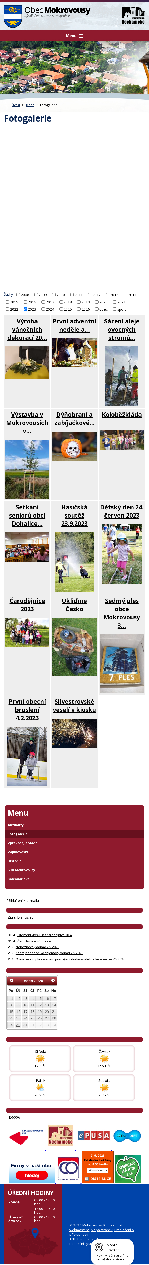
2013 (114, 294)
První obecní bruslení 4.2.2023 (27, 709)
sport (121, 308)
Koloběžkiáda (122, 414)
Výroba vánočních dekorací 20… (27, 329)
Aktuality (16, 825)
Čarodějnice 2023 (27, 605)
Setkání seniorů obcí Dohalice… (27, 515)
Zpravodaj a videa (22, 843)
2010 (61, 294)
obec (103, 308)
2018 (68, 302)
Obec (30, 105)
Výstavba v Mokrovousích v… (27, 422)
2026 (86, 308)
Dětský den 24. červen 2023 (122, 511)
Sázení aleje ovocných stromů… (121, 329)
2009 (43, 294)
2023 (32, 308)
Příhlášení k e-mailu (22, 900)
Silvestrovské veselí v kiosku (74, 705)
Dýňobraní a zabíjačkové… (74, 418)
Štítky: (9, 294)
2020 (103, 302)
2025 (68, 308)
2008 (25, 294)
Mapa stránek (102, 1229)
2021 (121, 302)
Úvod (16, 105)
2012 (96, 294)
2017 (50, 302)
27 (47, 1018)
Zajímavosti (18, 852)
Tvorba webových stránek (110, 1239)
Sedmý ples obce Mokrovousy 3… (121, 613)
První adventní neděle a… (74, 325)
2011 (78, 294)
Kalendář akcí (19, 879)
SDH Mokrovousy (21, 870)
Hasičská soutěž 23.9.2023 (74, 515)
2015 (14, 302)
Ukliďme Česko (74, 605)
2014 (132, 294)
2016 (32, 302)
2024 (50, 308)
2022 (14, 308)
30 (18, 1025)
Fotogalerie (18, 834)
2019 (86, 302)
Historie (14, 861)
